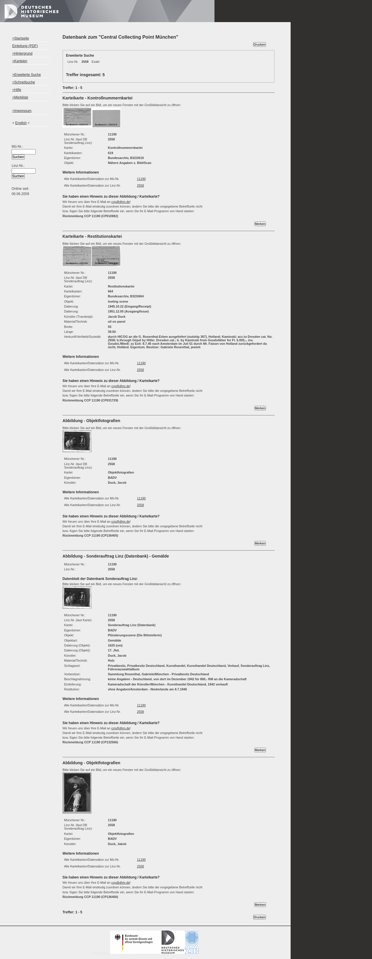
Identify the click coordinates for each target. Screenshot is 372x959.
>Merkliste (20, 97)
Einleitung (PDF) (25, 46)
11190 (141, 179)
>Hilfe (16, 90)
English (20, 123)
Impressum (145, 953)
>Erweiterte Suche (26, 75)
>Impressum (21, 111)
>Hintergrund (22, 53)
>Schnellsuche (23, 82)
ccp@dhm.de (120, 201)
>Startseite (20, 38)
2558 (140, 185)
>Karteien (19, 61)
